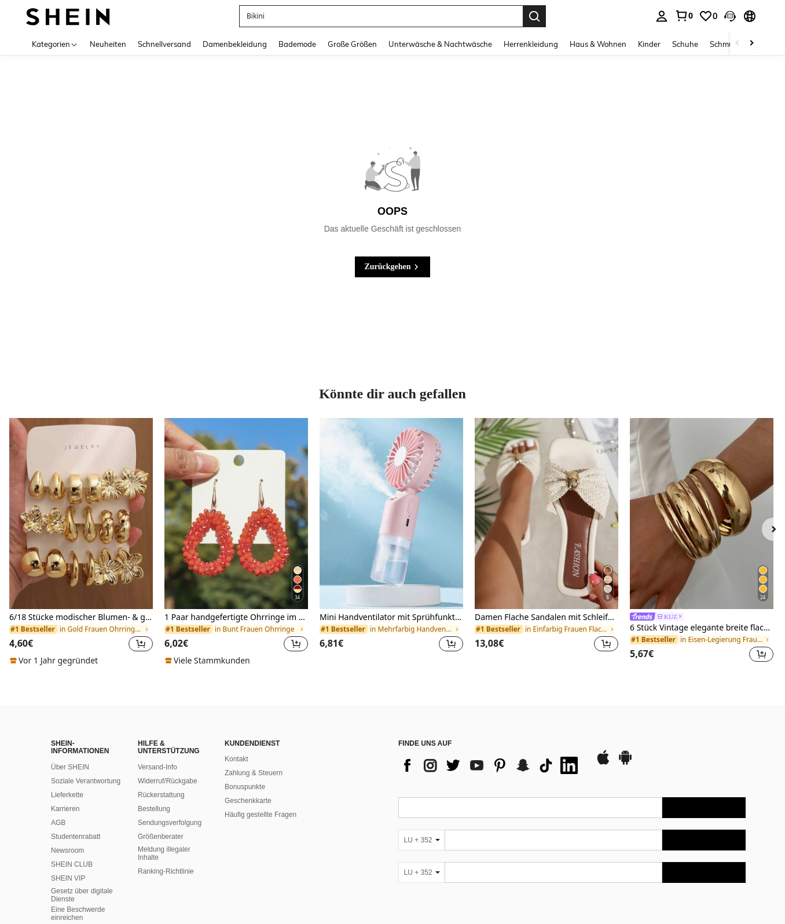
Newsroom (67, 850)
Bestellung (154, 809)
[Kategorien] (55, 43)
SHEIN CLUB (72, 864)
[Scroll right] (751, 43)
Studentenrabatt (75, 837)
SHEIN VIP (68, 878)
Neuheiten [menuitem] (108, 44)
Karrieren (65, 809)
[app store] (603, 763)
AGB (58, 823)
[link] (683, 16)
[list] (491, 765)
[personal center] (662, 16)
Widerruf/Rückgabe (167, 781)
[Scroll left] (737, 43)
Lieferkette (67, 795)
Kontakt (236, 759)
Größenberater (161, 837)
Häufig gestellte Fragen (260, 815)
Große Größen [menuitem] (352, 44)
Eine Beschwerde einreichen (78, 913)
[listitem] (81, 542)
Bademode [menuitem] (297, 44)
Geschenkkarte (248, 801)
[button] (730, 16)
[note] (55, 660)
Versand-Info (157, 767)
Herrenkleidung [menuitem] (531, 44)
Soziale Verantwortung (85, 781)
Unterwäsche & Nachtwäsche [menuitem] (440, 44)
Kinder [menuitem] (649, 44)
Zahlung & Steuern (254, 773)
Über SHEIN (70, 767)
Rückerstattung (161, 795)
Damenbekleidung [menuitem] (235, 44)
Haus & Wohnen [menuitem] (598, 44)
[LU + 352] (421, 840)
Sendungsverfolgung (169, 823)
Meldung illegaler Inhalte (164, 853)
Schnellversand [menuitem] (164, 44)
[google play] (625, 763)
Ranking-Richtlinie (166, 871)
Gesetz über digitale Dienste (82, 895)
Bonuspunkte (245, 787)
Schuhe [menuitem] (685, 44)
